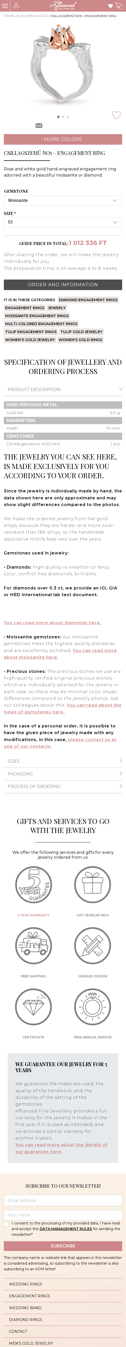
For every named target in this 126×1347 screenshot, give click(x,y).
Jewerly (57, 308)
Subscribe (63, 1246)
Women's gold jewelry (30, 339)
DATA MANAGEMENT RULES (66, 1229)
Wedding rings (25, 1284)
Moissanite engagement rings (37, 316)
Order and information (63, 285)
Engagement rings (24, 308)
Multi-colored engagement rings (41, 323)
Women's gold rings (80, 339)
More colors (63, 139)
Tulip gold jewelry (81, 331)
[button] (58, 117)
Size (10, 213)
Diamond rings (25, 1319)
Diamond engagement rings (88, 300)
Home (9, 16)
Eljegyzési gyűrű (31, 16)
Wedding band (25, 1308)
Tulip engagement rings (31, 331)
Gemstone (16, 191)
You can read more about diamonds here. (52, 622)
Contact (18, 1331)
